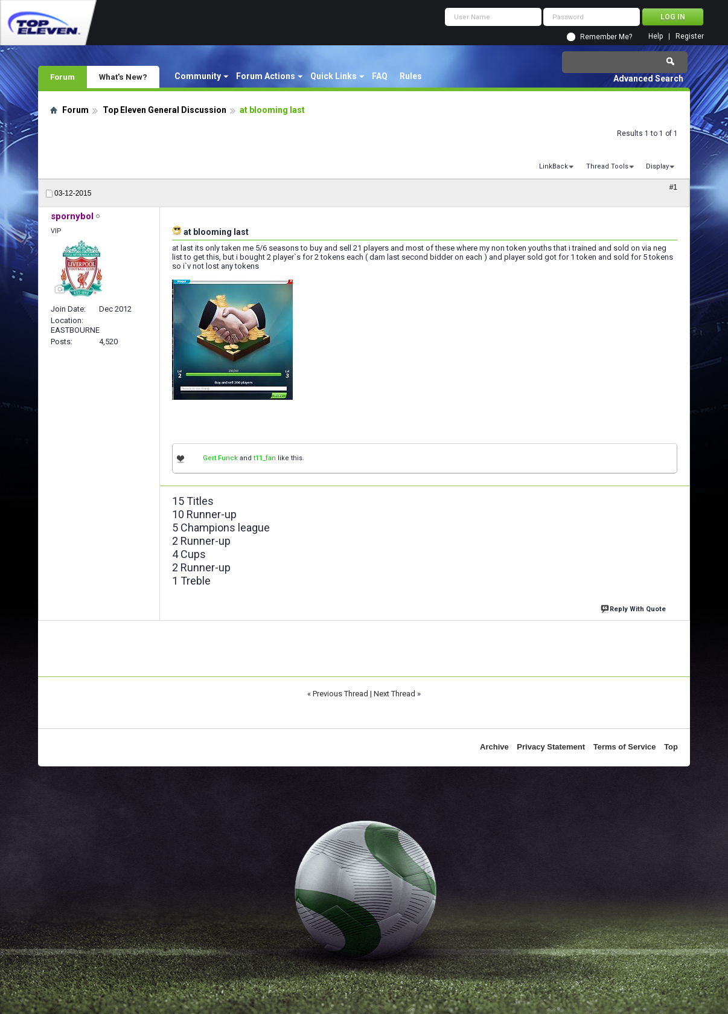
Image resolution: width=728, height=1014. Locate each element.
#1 (673, 187)
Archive (494, 746)
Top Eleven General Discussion (164, 110)
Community (197, 76)
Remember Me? (606, 37)
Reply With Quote (634, 608)
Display (657, 166)
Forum (62, 77)
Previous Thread (340, 693)
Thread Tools (607, 166)
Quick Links (333, 76)
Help (655, 36)
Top (671, 746)
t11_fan (265, 458)
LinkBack (553, 166)
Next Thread (394, 693)
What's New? (123, 77)
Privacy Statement (551, 746)
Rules (411, 76)
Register (689, 36)
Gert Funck (220, 458)
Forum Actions (265, 76)
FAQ (380, 76)
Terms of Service (624, 746)
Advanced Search (648, 78)
